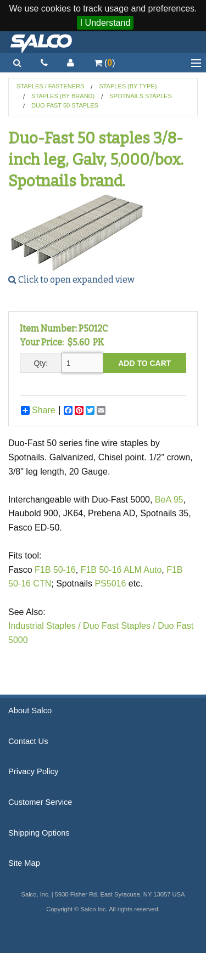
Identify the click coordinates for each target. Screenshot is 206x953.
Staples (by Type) (128, 86)
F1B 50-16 (55, 569)
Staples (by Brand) (62, 96)
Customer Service (40, 802)
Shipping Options (39, 832)
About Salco (30, 710)
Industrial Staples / (44, 625)
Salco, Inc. (41, 42)
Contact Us (28, 741)
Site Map (24, 863)
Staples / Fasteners (50, 86)
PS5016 (111, 583)
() (104, 62)
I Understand (105, 22)
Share (38, 410)
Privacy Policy (33, 771)
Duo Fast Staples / (119, 625)
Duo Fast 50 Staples (64, 105)
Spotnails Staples (140, 96)
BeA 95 (169, 499)
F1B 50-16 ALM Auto (121, 569)
